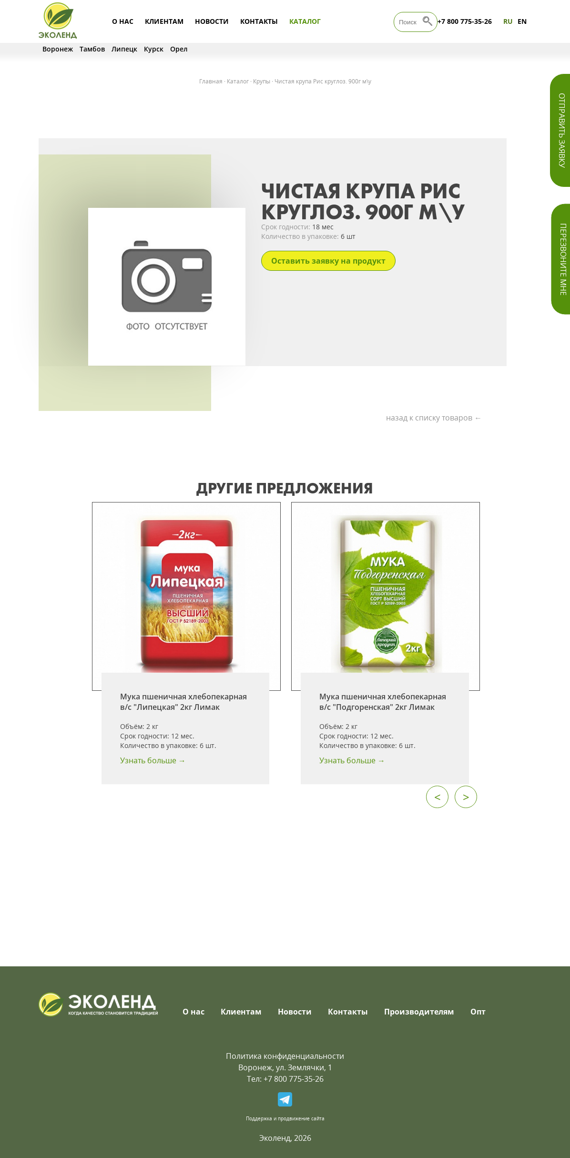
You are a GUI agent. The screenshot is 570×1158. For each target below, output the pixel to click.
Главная (211, 81)
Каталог (305, 21)
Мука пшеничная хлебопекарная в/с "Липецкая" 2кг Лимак (183, 701)
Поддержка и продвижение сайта (285, 1118)
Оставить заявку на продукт (328, 261)
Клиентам (164, 21)
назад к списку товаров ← (434, 417)
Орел (179, 48)
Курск (153, 48)
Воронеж (57, 48)
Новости (212, 21)
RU (508, 21)
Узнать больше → (153, 760)
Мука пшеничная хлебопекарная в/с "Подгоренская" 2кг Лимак (382, 701)
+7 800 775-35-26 (465, 21)
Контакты (259, 21)
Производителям (419, 1011)
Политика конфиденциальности (285, 1056)
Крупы (261, 81)
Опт (478, 1011)
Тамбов (92, 48)
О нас (122, 21)
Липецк (124, 48)
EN (522, 21)
